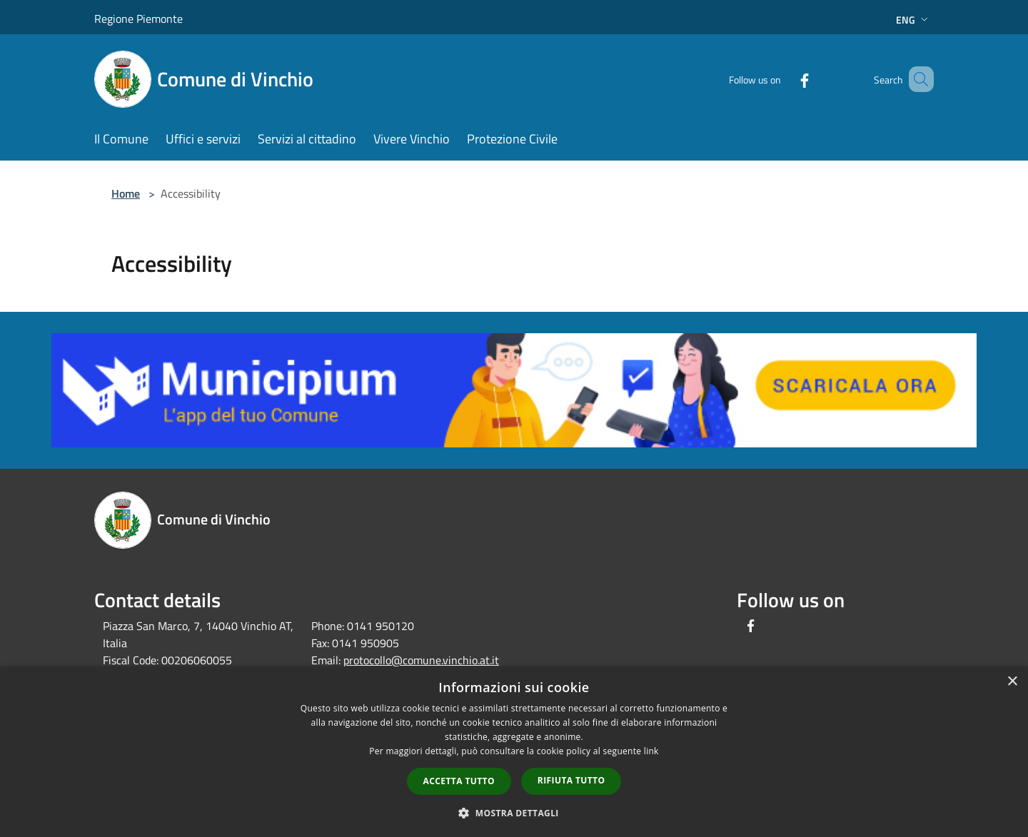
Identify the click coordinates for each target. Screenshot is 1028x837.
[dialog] (514, 751)
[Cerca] (917, 79)
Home (125, 193)
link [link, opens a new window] (651, 751)
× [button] (1012, 681)
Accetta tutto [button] (459, 781)
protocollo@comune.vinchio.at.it (421, 660)
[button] (514, 813)
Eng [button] (913, 19)
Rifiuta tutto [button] (571, 780)
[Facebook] (784, 78)
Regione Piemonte (138, 18)
